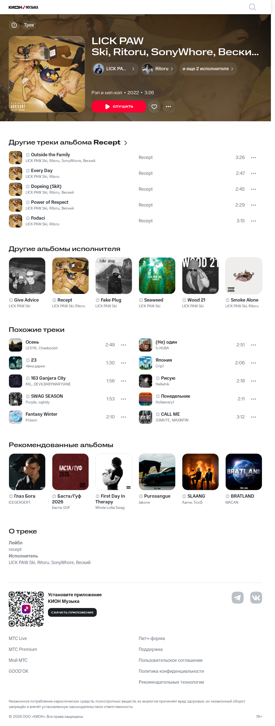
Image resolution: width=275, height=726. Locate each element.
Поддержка (151, 649)
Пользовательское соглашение (171, 660)
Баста (57, 507)
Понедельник (175, 396)
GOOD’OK (18, 671)
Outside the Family (50, 155)
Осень (32, 342)
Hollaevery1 (165, 402)
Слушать (119, 107)
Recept (146, 157)
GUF (66, 507)
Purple (31, 402)
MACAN (231, 502)
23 (34, 360)
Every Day (42, 170)
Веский (89, 161)
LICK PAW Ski (36, 161)
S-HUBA (162, 348)
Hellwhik (162, 384)
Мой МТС (18, 660)
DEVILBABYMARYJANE (52, 384)
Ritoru (54, 161)
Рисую (168, 378)
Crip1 (160, 366)
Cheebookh (48, 348)
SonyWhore (71, 161)
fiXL (29, 384)
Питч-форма (152, 638)
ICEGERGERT (20, 502)
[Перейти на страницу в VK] (256, 598)
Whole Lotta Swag (110, 507)
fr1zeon (31, 420)
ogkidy (44, 402)
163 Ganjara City (48, 378)
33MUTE (163, 420)
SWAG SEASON (47, 396)
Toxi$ (198, 502)
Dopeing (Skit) (46, 186)
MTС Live (18, 638)
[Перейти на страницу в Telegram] (238, 598)
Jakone (144, 502)
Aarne (187, 502)
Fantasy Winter (42, 414)
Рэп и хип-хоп (107, 93)
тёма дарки (35, 366)
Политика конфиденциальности (171, 671)
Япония (164, 360)
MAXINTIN (180, 420)
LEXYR (31, 348)
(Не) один (166, 342)
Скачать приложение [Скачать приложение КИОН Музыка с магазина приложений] (72, 613)
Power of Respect (49, 202)
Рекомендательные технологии (171, 682)
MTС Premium (23, 649)
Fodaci (38, 218)
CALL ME (170, 414)
